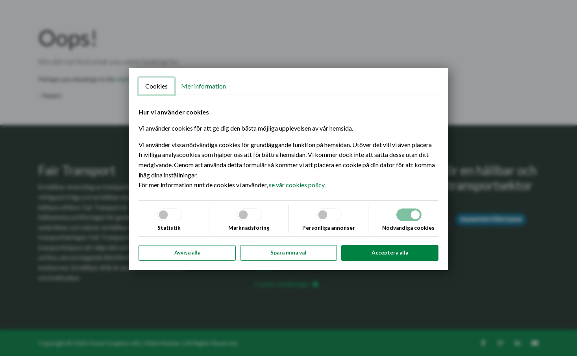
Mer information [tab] (203, 86)
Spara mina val (288, 252)
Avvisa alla (187, 252)
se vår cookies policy (296, 184)
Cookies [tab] (156, 86)
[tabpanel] (288, 148)
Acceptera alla (390, 252)
